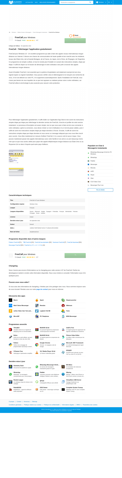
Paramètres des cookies (90, 405)
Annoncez (27, 401)
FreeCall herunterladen (42, 242)
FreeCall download (72, 242)
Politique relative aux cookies (32, 405)
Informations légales (68, 405)
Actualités (29, 2)
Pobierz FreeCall (14, 242)
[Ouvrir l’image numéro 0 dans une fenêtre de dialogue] (16, 163)
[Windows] (14, 32)
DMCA (78, 405)
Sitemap (34, 401)
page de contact (42, 289)
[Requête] (76, 2)
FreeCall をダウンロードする (33, 245)
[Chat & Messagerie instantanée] (40, 32)
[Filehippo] (15, 2)
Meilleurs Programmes (47, 2)
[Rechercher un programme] (90, 2)
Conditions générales (15, 405)
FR (110, 2)
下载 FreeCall (27, 242)
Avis (36, 2)
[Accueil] (9, 32)
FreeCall (25, 37)
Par (18, 40)
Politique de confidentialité (52, 405)
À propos (11, 401)
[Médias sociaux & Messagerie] (24, 32)
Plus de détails (100, 190)
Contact (19, 401)
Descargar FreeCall (15, 245)
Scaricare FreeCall (58, 242)
